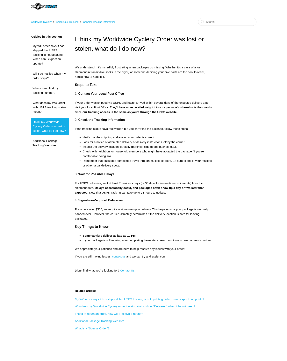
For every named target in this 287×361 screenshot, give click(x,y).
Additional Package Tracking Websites (45, 143)
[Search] (227, 22)
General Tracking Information (99, 21)
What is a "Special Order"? (92, 328)
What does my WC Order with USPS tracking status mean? (49, 107)
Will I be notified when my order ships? (49, 76)
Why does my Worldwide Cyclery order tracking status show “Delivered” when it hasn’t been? (135, 306)
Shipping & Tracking (67, 21)
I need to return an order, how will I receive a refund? (109, 313)
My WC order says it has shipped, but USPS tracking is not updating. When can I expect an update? (48, 54)
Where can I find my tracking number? (46, 90)
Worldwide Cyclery (41, 21)
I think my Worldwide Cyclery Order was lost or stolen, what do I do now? (49, 126)
